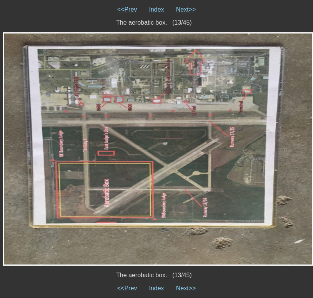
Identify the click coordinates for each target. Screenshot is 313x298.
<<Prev (127, 9)
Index (156, 9)
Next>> (186, 9)
